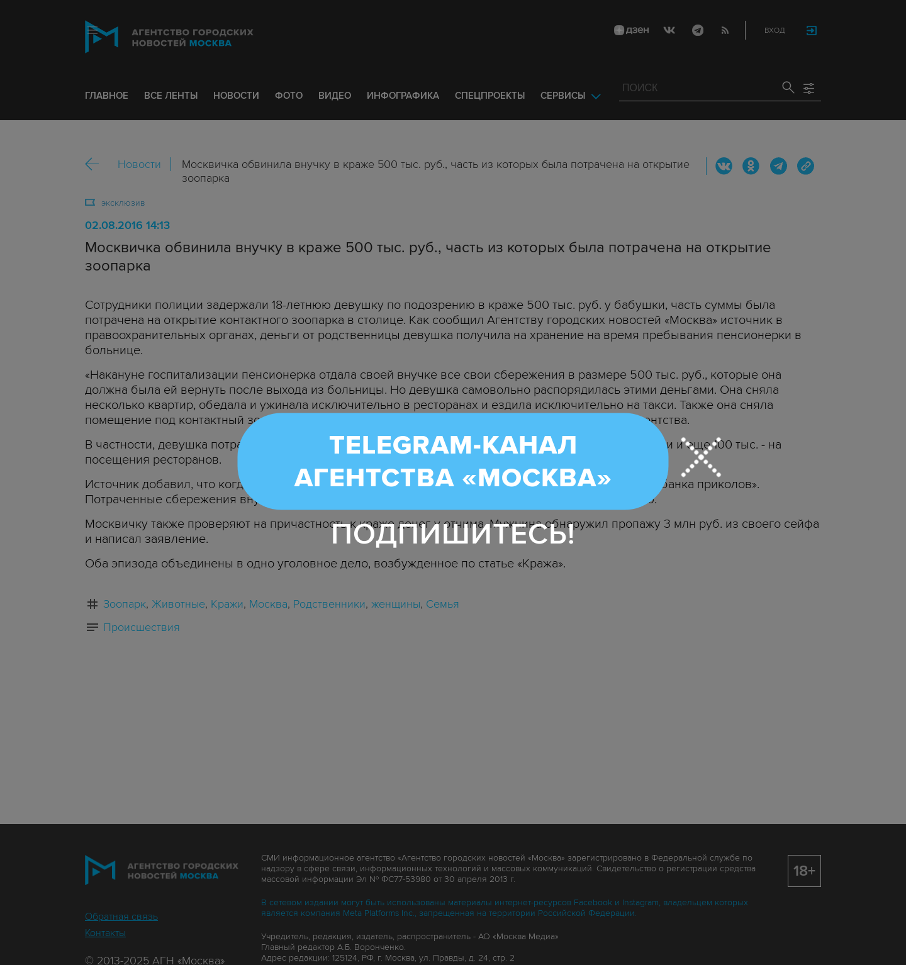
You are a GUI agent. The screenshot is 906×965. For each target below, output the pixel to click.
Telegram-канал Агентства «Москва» (453, 461)
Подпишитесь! (453, 534)
